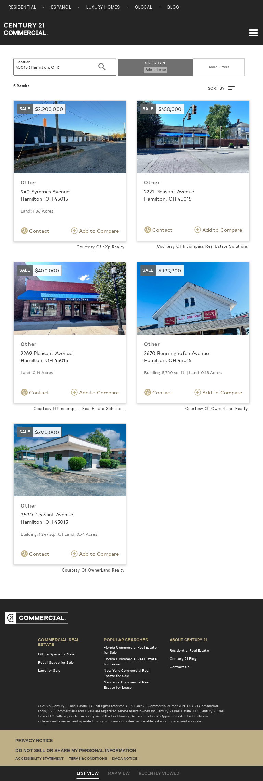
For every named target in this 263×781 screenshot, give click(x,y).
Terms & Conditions (88, 759)
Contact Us (179, 666)
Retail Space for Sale (56, 662)
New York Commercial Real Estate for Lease (126, 685)
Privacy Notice (34, 740)
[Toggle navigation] (253, 29)
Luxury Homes (103, 8)
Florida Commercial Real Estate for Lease (130, 661)
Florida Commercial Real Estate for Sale (130, 650)
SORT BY (221, 88)
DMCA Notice (124, 759)
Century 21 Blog (183, 658)
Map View (119, 773)
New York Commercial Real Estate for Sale (126, 673)
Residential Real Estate (189, 650)
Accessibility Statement (39, 759)
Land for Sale (49, 670)
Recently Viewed (159, 773)
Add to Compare (95, 230)
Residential (22, 8)
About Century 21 (188, 639)
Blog (173, 8)
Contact (35, 230)
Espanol (61, 8)
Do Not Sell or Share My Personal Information (75, 750)
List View (88, 773)
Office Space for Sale (56, 654)
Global (143, 8)
